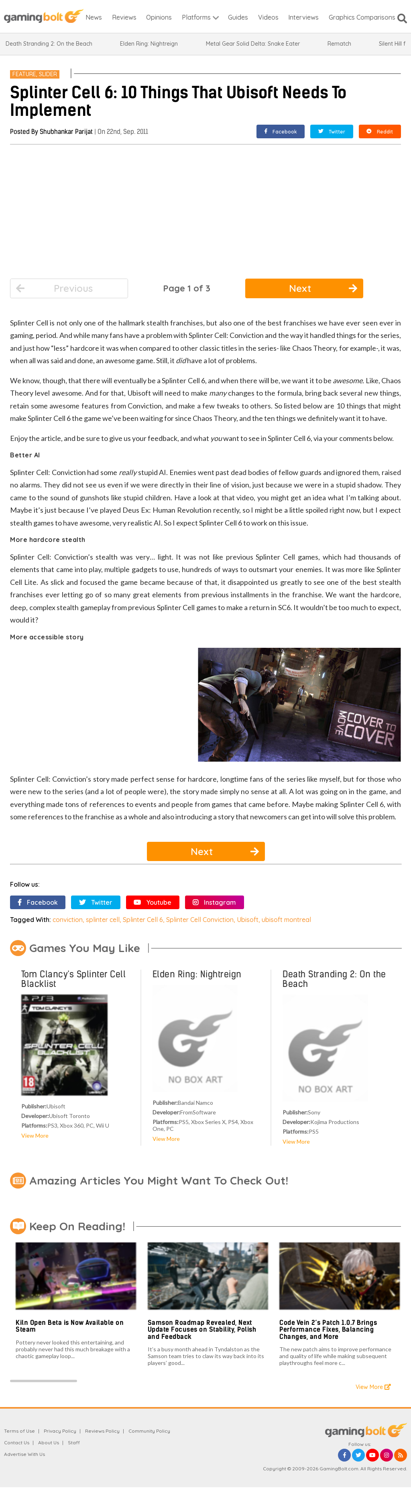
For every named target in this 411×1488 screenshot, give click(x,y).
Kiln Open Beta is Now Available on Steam (70, 1326)
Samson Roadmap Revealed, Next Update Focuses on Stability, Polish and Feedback (202, 1329)
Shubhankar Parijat (66, 131)
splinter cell (103, 920)
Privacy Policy (60, 1431)
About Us (48, 1442)
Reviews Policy (102, 1431)
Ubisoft (247, 920)
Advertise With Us (24, 1454)
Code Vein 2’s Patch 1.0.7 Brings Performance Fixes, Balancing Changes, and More (328, 1329)
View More (35, 1135)
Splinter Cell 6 (143, 920)
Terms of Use (19, 1431)
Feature (24, 74)
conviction (68, 920)
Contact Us (16, 1442)
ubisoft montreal (286, 920)
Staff (74, 1442)
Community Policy (149, 1431)
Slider (48, 74)
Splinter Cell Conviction (200, 920)
